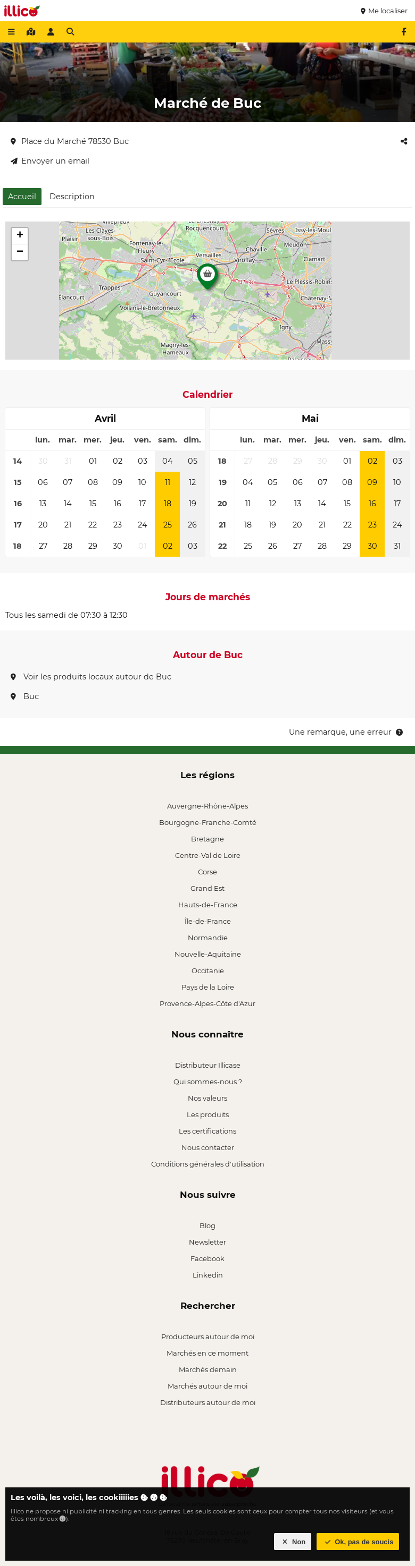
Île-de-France (208, 921)
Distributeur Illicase (207, 1065)
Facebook (207, 1258)
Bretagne (207, 839)
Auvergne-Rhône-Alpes (207, 806)
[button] (207, 279)
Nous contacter (207, 1147)
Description (72, 196)
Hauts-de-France (207, 904)
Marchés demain (208, 1369)
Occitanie (208, 970)
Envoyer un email (50, 161)
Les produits (208, 1114)
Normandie (208, 937)
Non (293, 1542)
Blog (207, 1225)
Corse (207, 871)
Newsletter (207, 1242)
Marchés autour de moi (207, 1386)
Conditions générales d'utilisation (207, 1164)
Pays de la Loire (207, 987)
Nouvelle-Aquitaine (208, 954)
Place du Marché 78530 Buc (70, 141)
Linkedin (208, 1275)
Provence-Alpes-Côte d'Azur (207, 1003)
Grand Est (207, 888)
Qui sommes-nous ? (207, 1081)
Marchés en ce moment (207, 1353)
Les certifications (207, 1131)
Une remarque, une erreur (346, 732)
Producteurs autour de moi (207, 1336)
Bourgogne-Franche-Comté (207, 822)
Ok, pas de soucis (358, 1542)
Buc (25, 696)
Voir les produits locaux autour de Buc (91, 677)
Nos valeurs (207, 1098)
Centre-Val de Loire (207, 855)
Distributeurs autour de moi (207, 1402)
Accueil (22, 196)
